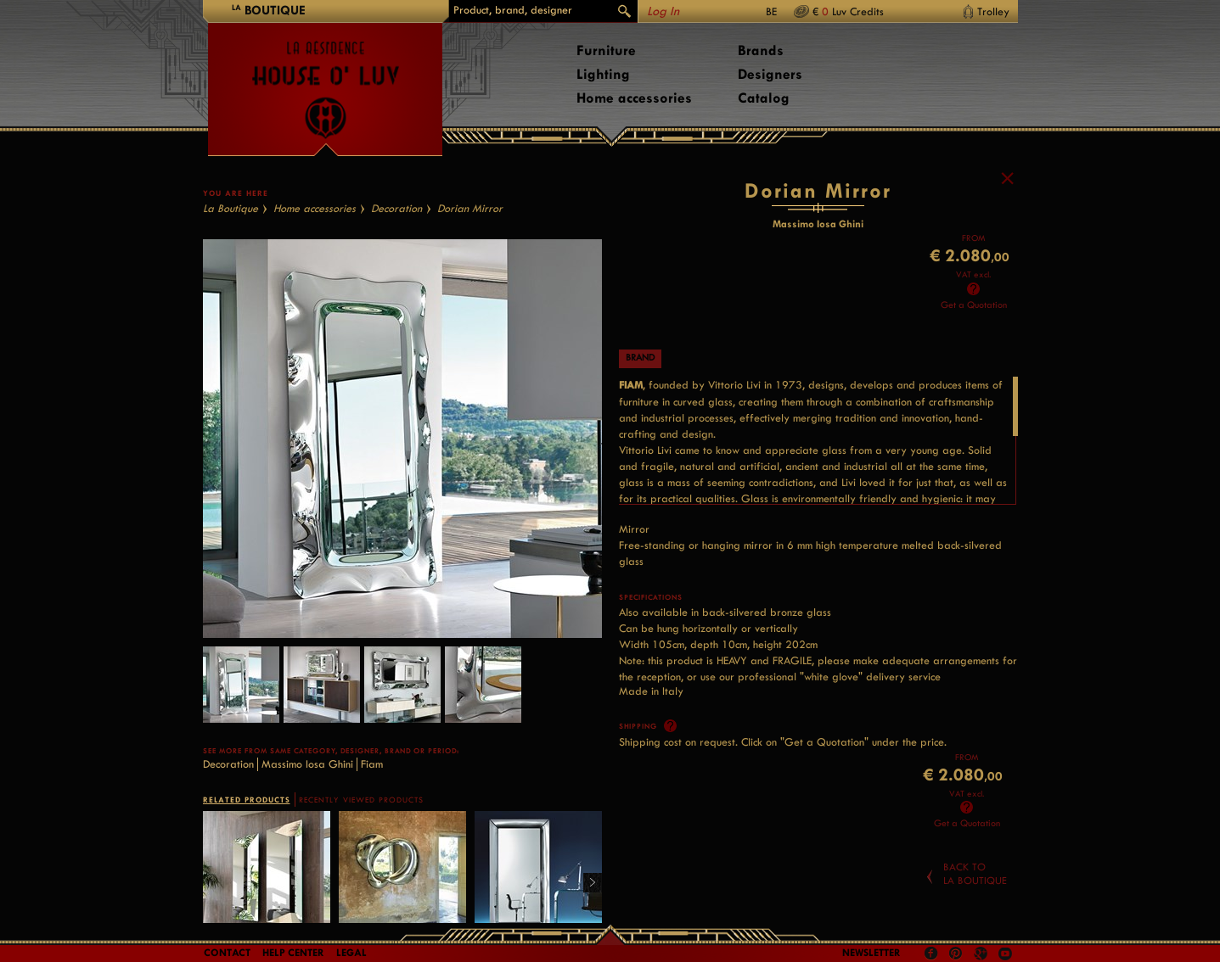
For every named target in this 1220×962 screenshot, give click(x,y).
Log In (663, 11)
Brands (761, 50)
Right (586, 883)
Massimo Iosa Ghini (307, 764)
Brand (640, 357)
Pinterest (956, 953)
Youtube (1005, 953)
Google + (983, 954)
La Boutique (230, 208)
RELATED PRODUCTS (246, 799)
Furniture (606, 50)
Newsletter (871, 953)
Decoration (396, 208)
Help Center (293, 953)
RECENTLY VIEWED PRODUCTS (361, 800)
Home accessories (634, 98)
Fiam (372, 764)
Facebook (931, 953)
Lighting (603, 74)
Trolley (993, 11)
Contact (227, 953)
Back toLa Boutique (975, 873)
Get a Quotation (974, 304)
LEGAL (351, 953)
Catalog (764, 98)
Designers (770, 74)
